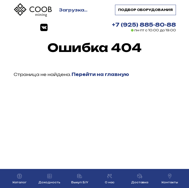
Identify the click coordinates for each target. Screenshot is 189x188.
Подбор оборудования (145, 10)
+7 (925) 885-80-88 (144, 24)
